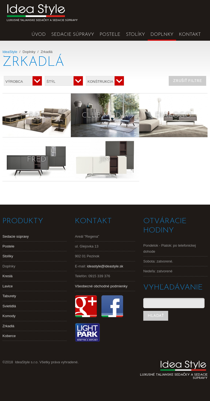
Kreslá (7, 276)
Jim (105, 159)
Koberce (9, 336)
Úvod (38, 34)
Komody (9, 316)
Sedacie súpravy (72, 34)
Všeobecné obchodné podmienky (101, 286)
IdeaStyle (9, 52)
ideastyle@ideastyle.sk (105, 266)
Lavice (7, 286)
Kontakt (190, 34)
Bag (36, 115)
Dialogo (173, 115)
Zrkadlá (8, 326)
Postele (110, 34)
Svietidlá (9, 306)
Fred (36, 159)
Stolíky (135, 34)
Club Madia (105, 115)
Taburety (9, 296)
